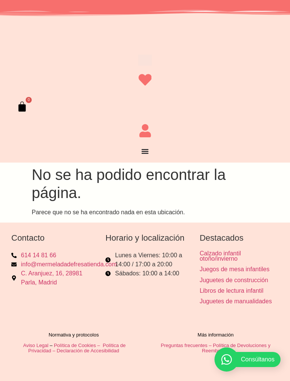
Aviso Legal (35, 345)
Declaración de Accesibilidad (88, 350)
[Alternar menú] (145, 151)
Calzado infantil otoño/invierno (220, 256)
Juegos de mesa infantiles (235, 269)
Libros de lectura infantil (232, 290)
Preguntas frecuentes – (187, 345)
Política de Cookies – (78, 345)
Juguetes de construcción (234, 280)
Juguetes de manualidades (236, 301)
